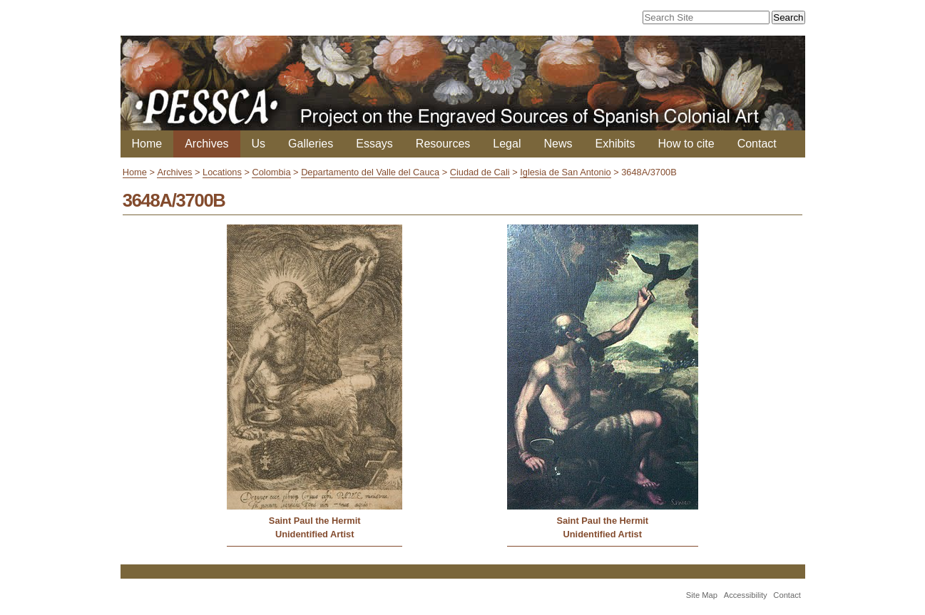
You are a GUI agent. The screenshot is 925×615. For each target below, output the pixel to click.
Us (259, 144)
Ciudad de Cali (480, 172)
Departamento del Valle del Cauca (370, 172)
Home (147, 144)
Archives (206, 144)
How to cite (686, 144)
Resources (443, 144)
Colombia (271, 172)
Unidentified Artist (314, 534)
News (557, 144)
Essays (374, 144)
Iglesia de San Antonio (565, 172)
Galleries (310, 144)
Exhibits (615, 144)
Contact (757, 144)
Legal (507, 144)
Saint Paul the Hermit (315, 520)
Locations (222, 172)
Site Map (701, 595)
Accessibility (745, 595)
